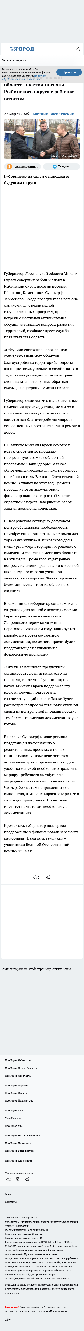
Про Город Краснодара (18, 1160)
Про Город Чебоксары (18, 1060)
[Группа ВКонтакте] (8, 1179)
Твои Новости (13, 1118)
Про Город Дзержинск (18, 1143)
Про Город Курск (15, 1110)
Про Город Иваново (16, 1093)
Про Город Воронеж (17, 1085)
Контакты (11, 1201)
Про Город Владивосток (19, 1150)
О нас (8, 1194)
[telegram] (49, 877)
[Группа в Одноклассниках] (22, 166)
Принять (69, 72)
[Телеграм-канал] (61, 166)
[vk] (36, 877)
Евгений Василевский (53, 113)
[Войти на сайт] (77, 49)
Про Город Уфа (14, 1125)
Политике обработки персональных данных (24, 77)
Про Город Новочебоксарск (21, 1068)
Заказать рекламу (14, 60)
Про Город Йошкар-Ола (19, 1100)
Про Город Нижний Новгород (22, 1135)
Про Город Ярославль (18, 1075)
